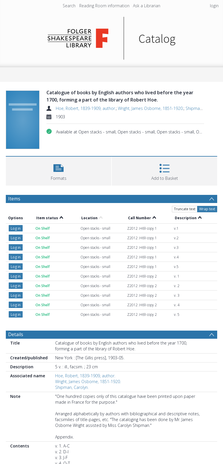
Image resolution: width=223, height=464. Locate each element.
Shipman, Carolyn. (202, 108)
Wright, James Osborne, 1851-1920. (151, 108)
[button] (58, 170)
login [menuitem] (214, 5)
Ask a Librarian (146, 5)
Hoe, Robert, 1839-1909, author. (86, 108)
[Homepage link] (112, 37)
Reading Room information (104, 5)
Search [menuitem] (69, 5)
